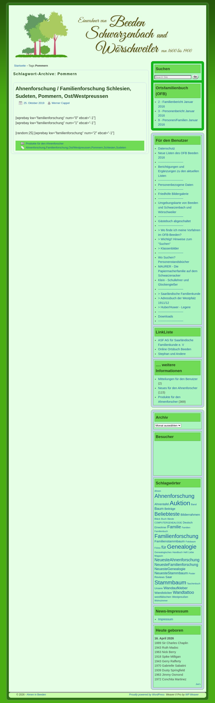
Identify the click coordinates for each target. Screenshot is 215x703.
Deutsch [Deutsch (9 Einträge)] (188, 522)
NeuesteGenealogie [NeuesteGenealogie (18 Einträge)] (170, 569)
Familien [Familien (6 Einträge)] (186, 527)
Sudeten (121, 147)
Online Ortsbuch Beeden (174, 349)
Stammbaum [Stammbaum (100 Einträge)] (170, 582)
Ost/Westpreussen (80, 147)
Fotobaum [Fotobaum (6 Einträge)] (191, 541)
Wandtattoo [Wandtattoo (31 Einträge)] (183, 592)
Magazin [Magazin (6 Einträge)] (159, 556)
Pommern (97, 147)
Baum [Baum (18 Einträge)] (159, 509)
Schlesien (109, 147)
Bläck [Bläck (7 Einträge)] (157, 519)
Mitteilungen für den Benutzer (178, 379)
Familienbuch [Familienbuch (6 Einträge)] (161, 531)
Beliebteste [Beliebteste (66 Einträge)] (167, 514)
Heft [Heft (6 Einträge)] (186, 552)
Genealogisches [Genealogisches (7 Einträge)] (163, 552)
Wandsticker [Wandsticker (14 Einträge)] (163, 592)
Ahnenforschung (35, 147)
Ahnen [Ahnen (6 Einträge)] (158, 491)
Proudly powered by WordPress (147, 694)
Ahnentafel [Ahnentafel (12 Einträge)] (162, 504)
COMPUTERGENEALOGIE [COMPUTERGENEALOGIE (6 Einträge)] (168, 522)
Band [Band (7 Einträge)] (194, 504)
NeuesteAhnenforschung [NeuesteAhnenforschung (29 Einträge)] (177, 559)
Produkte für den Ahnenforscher (45, 143)
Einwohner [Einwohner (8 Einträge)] (160, 527)
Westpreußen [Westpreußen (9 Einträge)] (180, 596)
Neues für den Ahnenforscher (177, 388)
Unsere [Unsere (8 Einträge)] (159, 588)
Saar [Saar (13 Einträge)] (168, 577)
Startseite (20, 65)
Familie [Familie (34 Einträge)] (174, 527)
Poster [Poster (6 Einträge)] (192, 573)
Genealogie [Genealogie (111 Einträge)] (182, 546)
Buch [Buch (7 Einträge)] (164, 519)
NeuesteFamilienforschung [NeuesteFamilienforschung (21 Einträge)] (176, 565)
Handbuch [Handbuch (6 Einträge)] (177, 552)
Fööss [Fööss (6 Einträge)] (158, 548)
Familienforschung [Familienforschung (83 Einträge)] (176, 536)
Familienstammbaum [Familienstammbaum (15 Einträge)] (170, 541)
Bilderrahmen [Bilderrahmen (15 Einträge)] (190, 514)
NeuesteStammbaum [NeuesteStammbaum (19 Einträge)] (171, 573)
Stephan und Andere (172, 353)
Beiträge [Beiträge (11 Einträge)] (169, 508)
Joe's (198, 684)
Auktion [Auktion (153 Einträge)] (180, 503)
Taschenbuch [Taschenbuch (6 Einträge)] (193, 583)
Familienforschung (57, 147)
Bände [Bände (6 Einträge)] (171, 519)
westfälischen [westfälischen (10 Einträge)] (163, 596)
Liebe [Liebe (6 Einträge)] (191, 552)
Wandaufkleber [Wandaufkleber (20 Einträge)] (176, 588)
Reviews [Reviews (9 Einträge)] (160, 577)
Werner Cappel (61, 103)
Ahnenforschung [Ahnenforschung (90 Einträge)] (174, 496)
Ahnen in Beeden (36, 694)
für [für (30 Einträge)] (163, 547)
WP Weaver (192, 694)
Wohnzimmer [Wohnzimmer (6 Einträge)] (161, 600)
